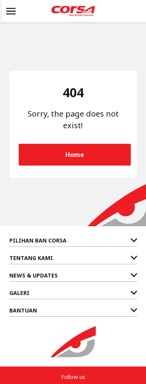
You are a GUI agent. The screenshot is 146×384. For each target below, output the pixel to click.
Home (74, 154)
